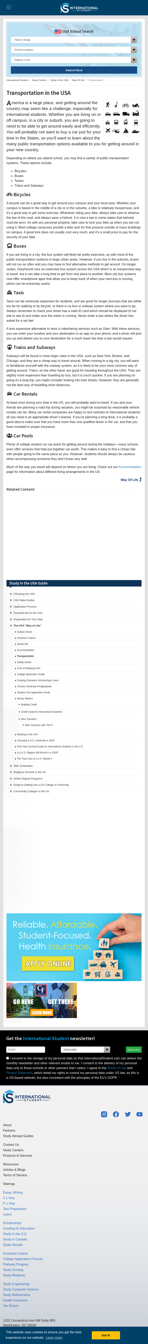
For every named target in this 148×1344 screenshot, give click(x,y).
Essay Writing (13, 1192)
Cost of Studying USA (28, 668)
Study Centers (13, 1150)
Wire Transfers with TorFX (39, 725)
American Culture (26, 638)
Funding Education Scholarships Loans (38, 680)
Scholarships (12, 1223)
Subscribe (134, 1049)
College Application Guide (31, 674)
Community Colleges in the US (31, 791)
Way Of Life (131, 480)
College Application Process (23, 1259)
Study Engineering (16, 1284)
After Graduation (23, 765)
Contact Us (11, 1144)
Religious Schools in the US (29, 772)
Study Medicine (14, 1275)
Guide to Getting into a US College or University (41, 784)
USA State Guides (24, 600)
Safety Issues (24, 662)
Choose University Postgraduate (34, 686)
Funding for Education (19, 1228)
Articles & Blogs (14, 1169)
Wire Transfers (29, 719)
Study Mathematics (16, 1295)
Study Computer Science (21, 1289)
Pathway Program (16, 1264)
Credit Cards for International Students (41, 711)
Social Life (22, 644)
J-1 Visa (9, 1198)
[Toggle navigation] (8, 7)
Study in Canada (15, 1239)
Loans (7, 1214)
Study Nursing (13, 1270)
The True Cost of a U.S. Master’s (34, 758)
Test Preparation (15, 1209)
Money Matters (25, 698)
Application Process (24, 606)
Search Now (74, 70)
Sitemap (9, 1184)
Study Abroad (12, 1245)
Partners (9, 1130)
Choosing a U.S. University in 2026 (35, 740)
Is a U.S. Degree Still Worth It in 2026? (37, 752)
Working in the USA (27, 734)
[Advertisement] (74, 537)
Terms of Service (15, 1175)
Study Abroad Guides (18, 1136)
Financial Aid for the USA (28, 612)
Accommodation (130, 467)
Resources (10, 1164)
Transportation (25, 656)
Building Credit (29, 704)
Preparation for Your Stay (28, 619)
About (7, 1125)
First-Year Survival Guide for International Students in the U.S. (50, 746)
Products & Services (17, 1155)
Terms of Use (116, 1068)
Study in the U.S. (15, 1234)
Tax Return (11, 1305)
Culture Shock (24, 632)
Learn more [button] (54, 1337)
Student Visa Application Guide (33, 692)
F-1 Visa (9, 1203)
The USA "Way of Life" (27, 625)
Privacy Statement (19, 1073)
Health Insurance (15, 1300)
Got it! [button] (106, 1335)
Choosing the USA (24, 593)
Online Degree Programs (27, 778)
